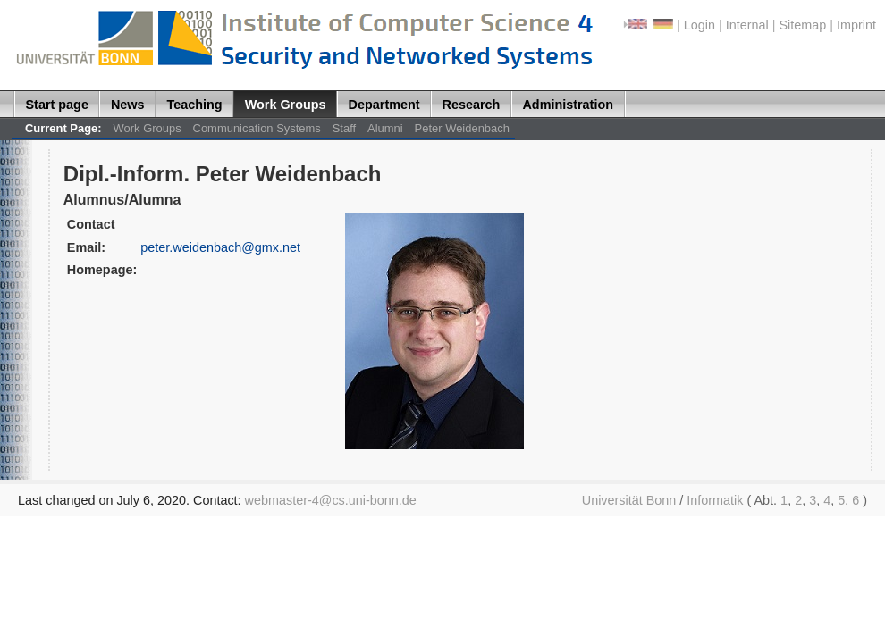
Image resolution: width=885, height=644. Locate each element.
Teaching (195, 104)
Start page (57, 104)
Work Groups (285, 104)
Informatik (715, 500)
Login (699, 25)
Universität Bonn (629, 500)
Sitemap (802, 25)
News (128, 104)
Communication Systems (257, 128)
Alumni (385, 128)
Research (471, 104)
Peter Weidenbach (462, 128)
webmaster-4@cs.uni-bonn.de (331, 500)
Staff (344, 128)
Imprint (856, 25)
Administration (567, 104)
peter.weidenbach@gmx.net (220, 247)
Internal (747, 25)
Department (384, 104)
